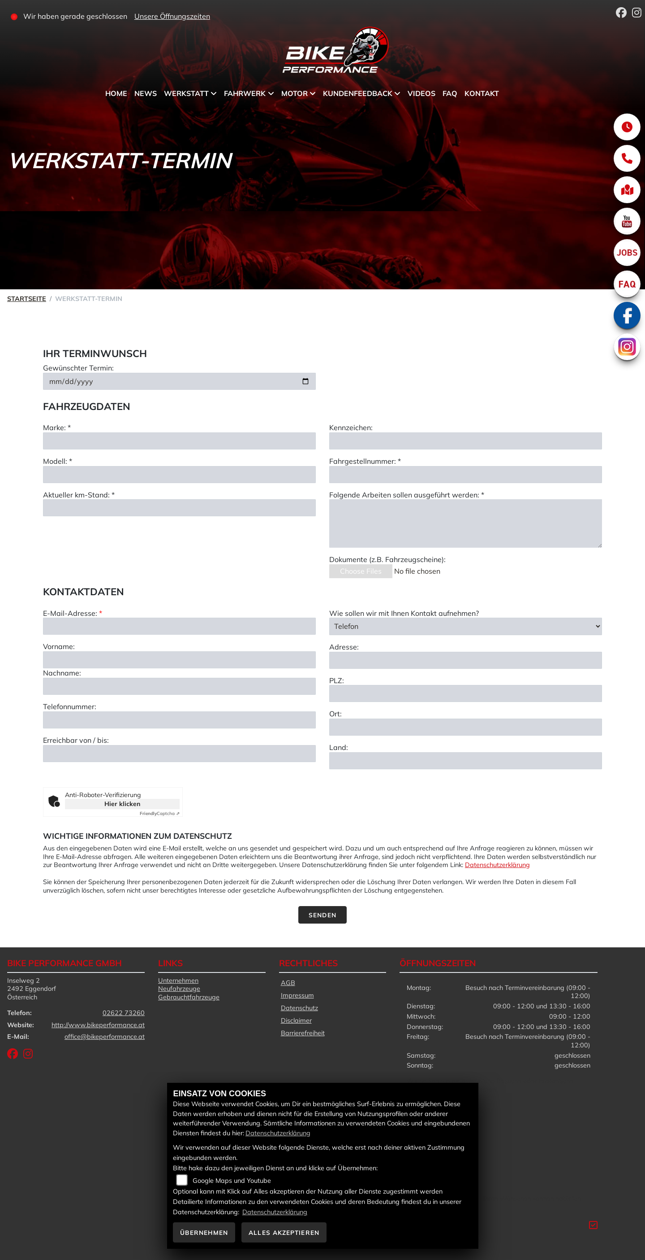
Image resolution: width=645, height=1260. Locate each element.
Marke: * (57, 429)
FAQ (450, 93)
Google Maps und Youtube (232, 1181)
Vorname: (59, 691)
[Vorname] (179, 705)
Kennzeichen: (351, 429)
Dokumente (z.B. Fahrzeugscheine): (387, 561)
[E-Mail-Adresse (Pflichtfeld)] (179, 671)
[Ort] (465, 772)
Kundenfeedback (357, 93)
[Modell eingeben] (179, 476)
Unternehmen (178, 981)
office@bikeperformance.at (104, 1037)
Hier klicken (122, 804)
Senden (322, 915)
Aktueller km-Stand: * (79, 496)
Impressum (297, 995)
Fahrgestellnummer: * (365, 462)
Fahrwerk (245, 93)
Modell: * (57, 462)
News (145, 93)
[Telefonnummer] (179, 764)
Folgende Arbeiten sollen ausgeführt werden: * (406, 496)
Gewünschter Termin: (78, 369)
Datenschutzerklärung (497, 865)
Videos (421, 93)
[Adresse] (465, 705)
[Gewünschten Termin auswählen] (179, 383)
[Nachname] (179, 731)
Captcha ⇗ (160, 813)
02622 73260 (124, 1013)
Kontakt (481, 93)
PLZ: (336, 725)
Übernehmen (204, 1232)
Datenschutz (299, 1008)
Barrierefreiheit (303, 1033)
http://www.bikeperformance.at (98, 1025)
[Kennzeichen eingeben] (465, 442)
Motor (294, 93)
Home (116, 93)
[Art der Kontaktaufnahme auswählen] (465, 671)
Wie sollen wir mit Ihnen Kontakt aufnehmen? (404, 658)
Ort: (335, 758)
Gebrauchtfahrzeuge (188, 997)
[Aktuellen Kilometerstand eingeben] (179, 509)
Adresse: (344, 691)
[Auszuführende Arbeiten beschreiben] (465, 525)
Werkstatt (186, 93)
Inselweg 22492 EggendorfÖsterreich (31, 989)
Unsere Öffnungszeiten (172, 16)
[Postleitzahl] (465, 738)
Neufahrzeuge (179, 989)
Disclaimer (296, 1020)
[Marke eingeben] (179, 442)
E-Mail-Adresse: (72, 658)
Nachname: (62, 718)
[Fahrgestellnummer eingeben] (465, 476)
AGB (288, 983)
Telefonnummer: (69, 751)
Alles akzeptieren (284, 1232)
